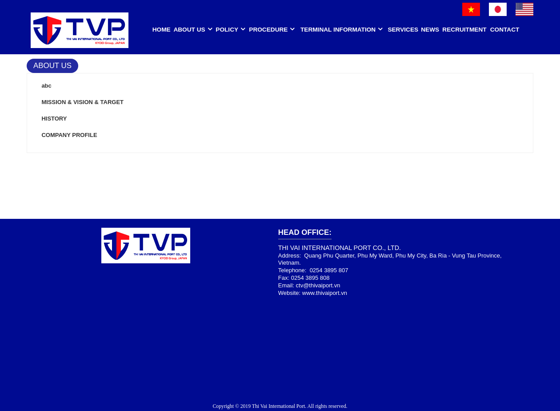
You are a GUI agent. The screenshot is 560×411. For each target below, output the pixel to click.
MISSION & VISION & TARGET (82, 102)
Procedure (268, 29)
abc (46, 85)
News (430, 29)
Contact (505, 29)
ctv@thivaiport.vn (318, 285)
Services (403, 29)
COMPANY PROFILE (69, 135)
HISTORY (54, 118)
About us (189, 29)
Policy (227, 29)
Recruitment (464, 29)
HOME (161, 29)
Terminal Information (338, 29)
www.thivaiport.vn (324, 293)
